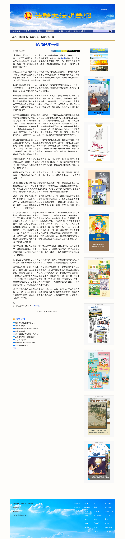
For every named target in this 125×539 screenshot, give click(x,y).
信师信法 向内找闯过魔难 (25, 342)
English (86, 519)
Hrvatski (96, 511)
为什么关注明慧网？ (20, 515)
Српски (107, 515)
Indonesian (97, 515)
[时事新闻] (15, 32)
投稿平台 (16, 511)
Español (86, 523)
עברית (96, 503)
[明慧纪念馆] (73, 32)
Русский (108, 507)
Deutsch (87, 515)
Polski (96, 531)
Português (108, 503)
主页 (14, 36)
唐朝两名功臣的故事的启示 (25, 323)
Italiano (96, 519)
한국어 (96, 527)
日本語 (96, 523)
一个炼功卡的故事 (21, 345)
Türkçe (107, 523)
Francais (87, 531)
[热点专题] (27, 32)
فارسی (86, 527)
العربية (86, 503)
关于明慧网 (17, 507)
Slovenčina (109, 511)
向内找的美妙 (20, 326)
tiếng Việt (108, 531)
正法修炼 (34, 36)
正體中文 (77, 503)
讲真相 (63, 58)
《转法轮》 (36, 306)
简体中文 (77, 507)
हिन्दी (95, 507)
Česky (86, 511)
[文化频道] (61, 32)
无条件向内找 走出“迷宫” (25, 337)
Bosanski (87, 507)
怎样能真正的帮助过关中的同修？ (27, 334)
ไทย (106, 519)
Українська (109, 527)
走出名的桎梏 (20, 331)
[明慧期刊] (39, 32)
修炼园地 (23, 36)
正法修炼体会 (47, 36)
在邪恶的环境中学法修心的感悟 (26, 328)
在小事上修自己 (21, 340)
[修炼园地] (50, 32)
